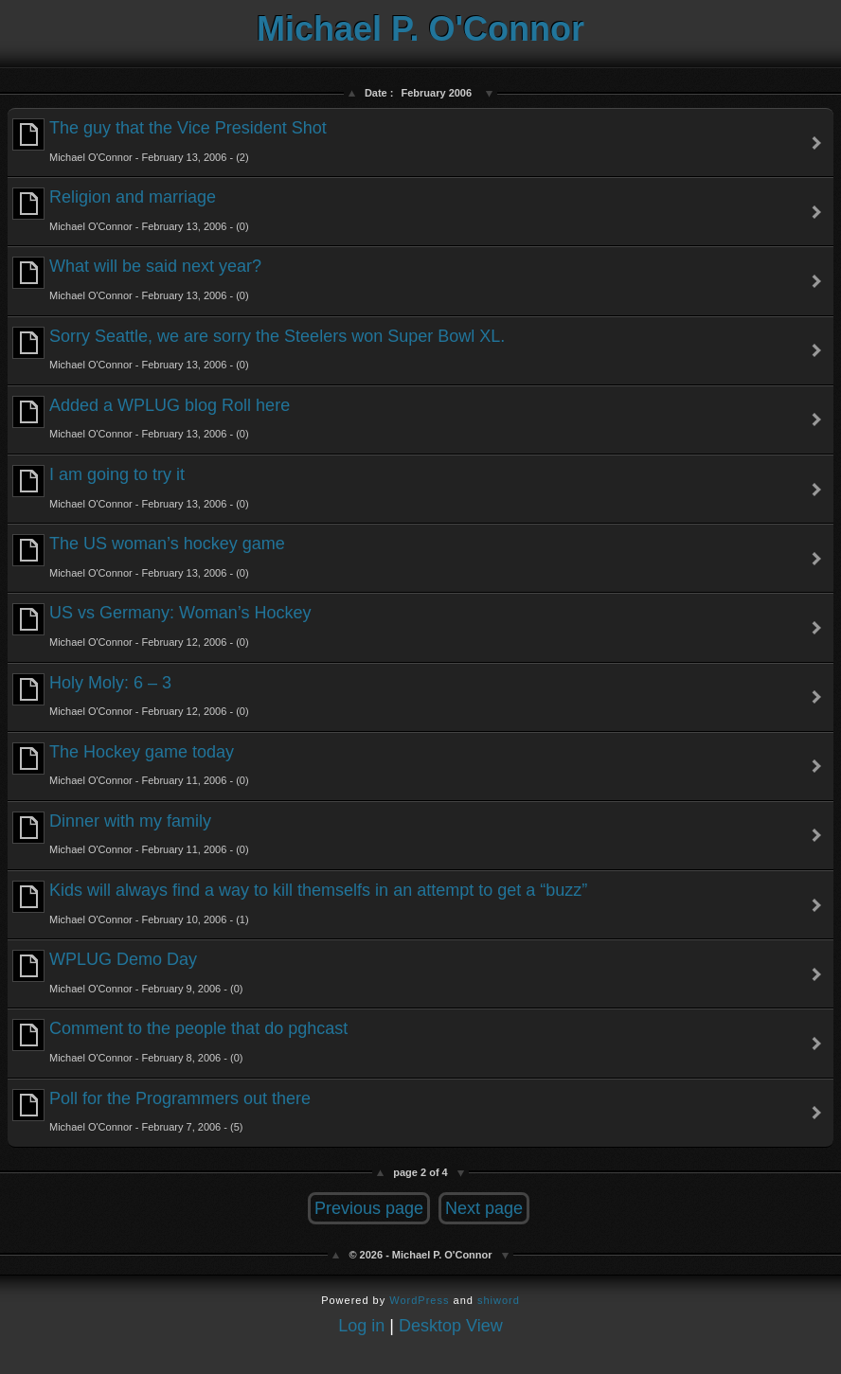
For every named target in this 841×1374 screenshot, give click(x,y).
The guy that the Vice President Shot (169, 140)
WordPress (419, 1300)
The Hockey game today (130, 764)
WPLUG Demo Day (127, 972)
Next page (484, 1208)
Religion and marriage (130, 209)
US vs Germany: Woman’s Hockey (161, 625)
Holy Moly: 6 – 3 (130, 695)
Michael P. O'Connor (420, 28)
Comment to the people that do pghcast (180, 1041)
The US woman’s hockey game (148, 556)
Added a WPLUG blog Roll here (151, 418)
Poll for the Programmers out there (161, 1111)
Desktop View (451, 1325)
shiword (498, 1300)
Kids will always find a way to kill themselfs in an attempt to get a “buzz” (299, 903)
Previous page (368, 1208)
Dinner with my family (130, 834)
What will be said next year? (136, 279)
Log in (361, 1325)
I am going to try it (130, 487)
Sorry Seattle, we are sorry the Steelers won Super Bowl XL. (258, 349)
